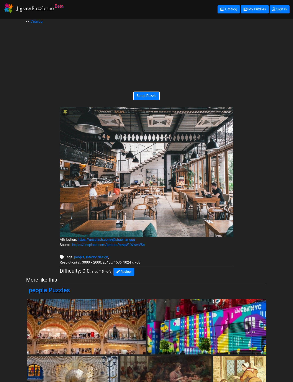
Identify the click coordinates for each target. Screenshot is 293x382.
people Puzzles (49, 290)
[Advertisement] (146, 54)
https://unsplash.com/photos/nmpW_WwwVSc (108, 245)
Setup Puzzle (146, 96)
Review (123, 272)
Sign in (279, 9)
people (79, 257)
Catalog (228, 9)
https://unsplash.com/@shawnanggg (106, 240)
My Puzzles (255, 9)
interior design (97, 257)
